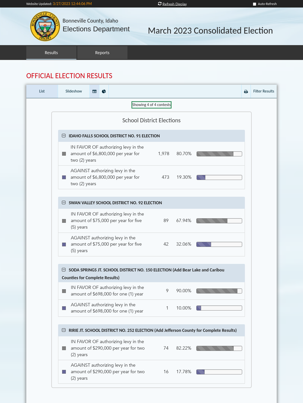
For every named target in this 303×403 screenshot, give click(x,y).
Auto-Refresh (267, 4)
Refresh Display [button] (175, 4)
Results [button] (51, 52)
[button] (94, 91)
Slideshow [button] (74, 91)
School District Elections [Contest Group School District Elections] (151, 120)
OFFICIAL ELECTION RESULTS (69, 75)
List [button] (42, 91)
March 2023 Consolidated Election (210, 31)
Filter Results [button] (263, 91)
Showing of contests (151, 104)
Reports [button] (102, 52)
